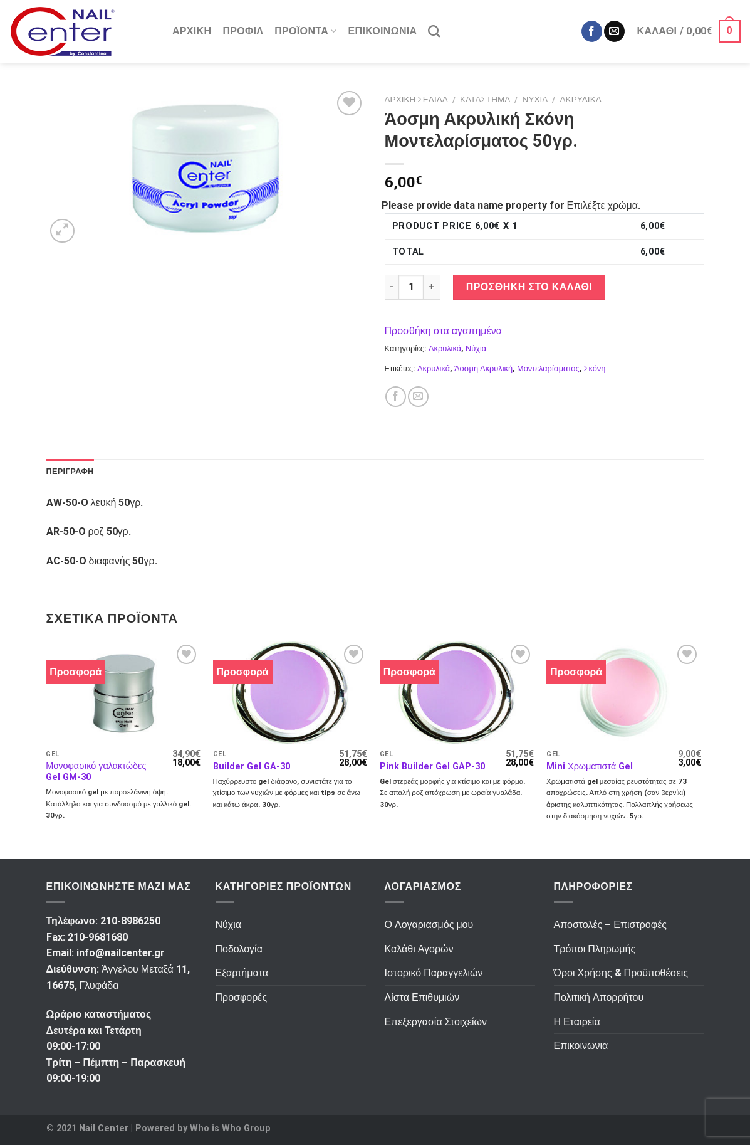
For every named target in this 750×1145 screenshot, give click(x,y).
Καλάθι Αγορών (419, 949)
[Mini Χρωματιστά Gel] (623, 692)
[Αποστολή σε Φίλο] (418, 396)
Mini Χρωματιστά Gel (589, 766)
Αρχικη (191, 31)
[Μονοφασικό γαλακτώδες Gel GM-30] (123, 692)
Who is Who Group (230, 1128)
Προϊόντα (305, 31)
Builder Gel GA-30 (251, 766)
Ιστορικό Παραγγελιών (434, 973)
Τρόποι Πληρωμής (595, 949)
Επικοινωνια (382, 31)
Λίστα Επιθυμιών (422, 997)
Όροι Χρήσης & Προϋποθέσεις (621, 973)
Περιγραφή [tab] (70, 471)
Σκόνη (595, 368)
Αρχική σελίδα (416, 99)
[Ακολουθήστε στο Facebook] (591, 31)
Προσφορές (242, 997)
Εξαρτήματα (242, 973)
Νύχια (535, 99)
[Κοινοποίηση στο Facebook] (395, 396)
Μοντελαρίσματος (548, 368)
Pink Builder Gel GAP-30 (432, 766)
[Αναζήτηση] (434, 31)
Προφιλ (242, 31)
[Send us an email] (614, 31)
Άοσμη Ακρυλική (483, 368)
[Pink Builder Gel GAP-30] (457, 692)
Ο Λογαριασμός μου (429, 925)
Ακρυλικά (581, 99)
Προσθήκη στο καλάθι (529, 287)
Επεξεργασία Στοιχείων (436, 1022)
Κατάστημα (485, 99)
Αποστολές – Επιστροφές (610, 925)
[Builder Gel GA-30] (290, 692)
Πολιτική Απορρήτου (599, 997)
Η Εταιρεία (577, 1022)
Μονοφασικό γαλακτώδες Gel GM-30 (96, 772)
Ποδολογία (239, 949)
